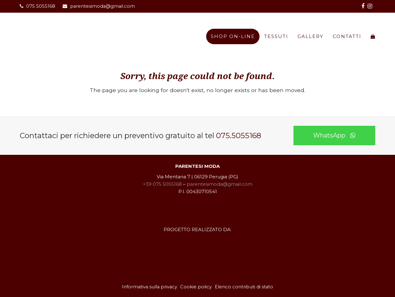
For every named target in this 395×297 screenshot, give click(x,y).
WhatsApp (334, 135)
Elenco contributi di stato (244, 287)
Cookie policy (196, 287)
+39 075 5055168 (162, 184)
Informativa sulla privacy (149, 287)
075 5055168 (40, 6)
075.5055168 (238, 135)
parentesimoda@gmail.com (102, 6)
